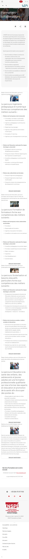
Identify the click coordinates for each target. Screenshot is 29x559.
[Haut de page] (14, 557)
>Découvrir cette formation (14, 191)
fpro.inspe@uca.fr (21, 472)
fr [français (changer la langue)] (25, 1)
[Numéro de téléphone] (14, 491)
